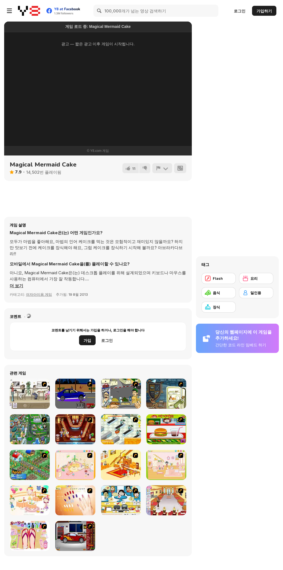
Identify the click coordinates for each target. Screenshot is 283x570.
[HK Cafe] (121, 500)
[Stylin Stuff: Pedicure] (30, 536)
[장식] (218, 307)
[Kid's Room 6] (166, 465)
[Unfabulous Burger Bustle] (166, 500)
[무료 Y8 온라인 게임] (29, 11)
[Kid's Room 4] (75, 465)
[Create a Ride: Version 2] (75, 536)
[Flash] (218, 278)
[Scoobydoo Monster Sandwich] (166, 394)
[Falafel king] (121, 394)
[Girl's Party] (30, 500)
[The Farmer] (30, 465)
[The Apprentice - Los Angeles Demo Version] (75, 429)
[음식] (218, 292)
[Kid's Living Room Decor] (121, 465)
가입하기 (264, 11)
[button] (16, 286)
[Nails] (75, 500)
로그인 (239, 11)
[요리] (256, 278)
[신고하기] (162, 168)
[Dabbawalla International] (30, 429)
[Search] (99, 11)
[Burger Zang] (166, 429)
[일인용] (256, 292)
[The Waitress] (30, 394)
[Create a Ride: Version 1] (75, 394)
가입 (87, 340)
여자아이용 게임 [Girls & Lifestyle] (39, 294)
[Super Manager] (121, 429)
